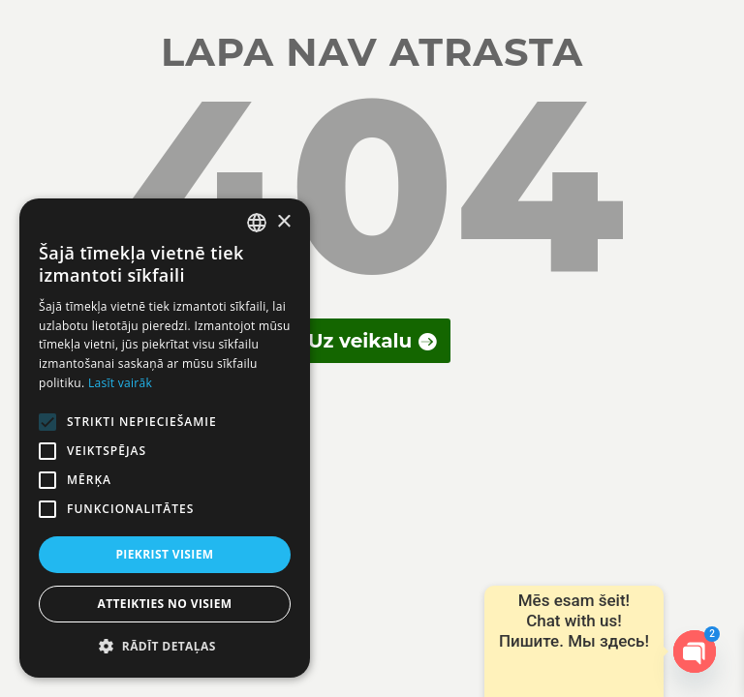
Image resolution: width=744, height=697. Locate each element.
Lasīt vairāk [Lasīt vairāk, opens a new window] (120, 383)
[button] (165, 646)
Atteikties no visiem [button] (164, 603)
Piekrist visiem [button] (164, 554)
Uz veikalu (360, 340)
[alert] (164, 438)
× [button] (283, 222)
